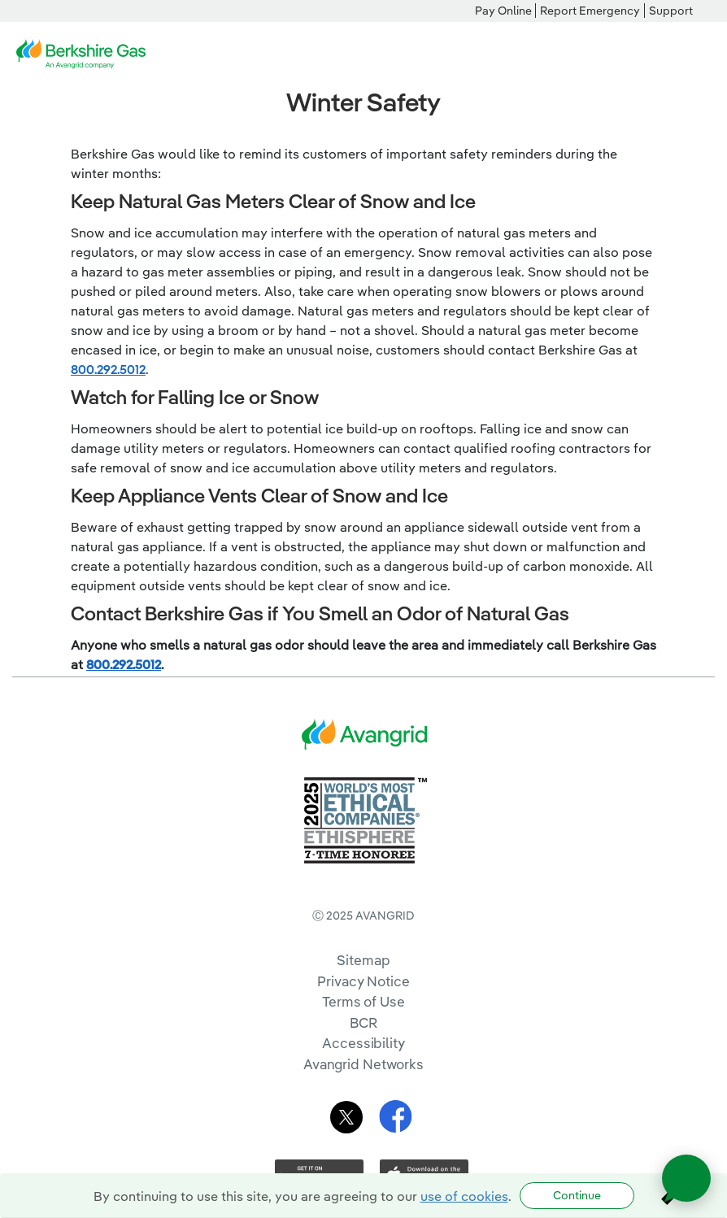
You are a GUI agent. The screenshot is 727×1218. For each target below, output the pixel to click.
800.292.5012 (108, 369)
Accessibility (363, 1042)
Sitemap (363, 959)
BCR (363, 1022)
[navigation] (702, 54)
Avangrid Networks (363, 1063)
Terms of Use (363, 1001)
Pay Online (503, 10)
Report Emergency (590, 10)
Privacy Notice (363, 981)
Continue (577, 1195)
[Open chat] (686, 1178)
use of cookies (464, 1196)
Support (671, 10)
